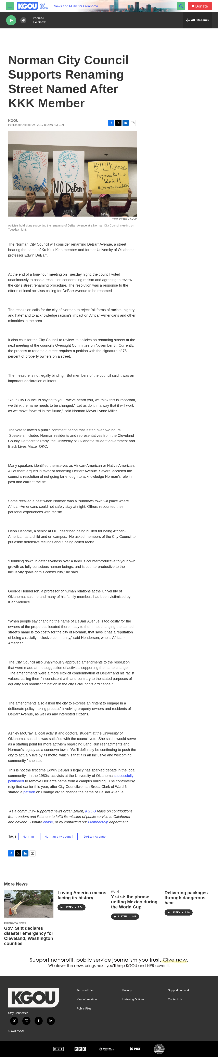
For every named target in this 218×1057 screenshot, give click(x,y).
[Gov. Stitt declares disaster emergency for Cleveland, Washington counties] (28, 904)
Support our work (179, 990)
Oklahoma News (15, 923)
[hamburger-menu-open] (10, 6)
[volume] (23, 20)
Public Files (84, 1008)
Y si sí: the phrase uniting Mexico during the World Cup (134, 901)
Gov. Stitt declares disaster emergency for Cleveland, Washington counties (28, 936)
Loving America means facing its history (81, 895)
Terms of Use (85, 990)
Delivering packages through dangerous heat (186, 897)
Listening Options (133, 999)
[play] (11, 20)
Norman (28, 836)
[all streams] (197, 20)
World (115, 891)
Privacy (127, 990)
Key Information (87, 999)
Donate (201, 6)
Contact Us (175, 999)
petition (29, 792)
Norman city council (58, 836)
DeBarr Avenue (95, 836)
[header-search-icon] (181, 6)
